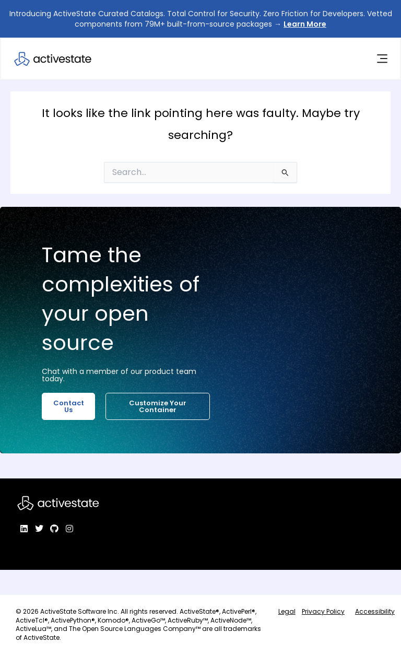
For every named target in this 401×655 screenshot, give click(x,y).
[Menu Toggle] (381, 59)
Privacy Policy (323, 611)
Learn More (305, 24)
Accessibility (375, 611)
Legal (287, 611)
